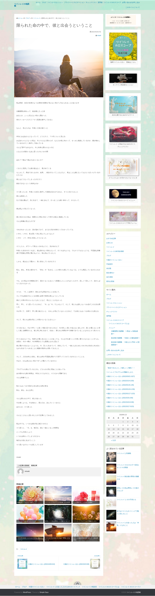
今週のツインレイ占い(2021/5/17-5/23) (120, 406)
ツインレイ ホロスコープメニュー (133, 587)
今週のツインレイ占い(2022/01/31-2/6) (120, 385)
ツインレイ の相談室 (89, 587)
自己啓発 (109, 277)
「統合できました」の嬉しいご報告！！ (120, 368)
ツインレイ (23, 549)
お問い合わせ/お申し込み (115, 7)
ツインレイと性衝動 (124, 453)
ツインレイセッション (70, 2)
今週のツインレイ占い (114, 260)
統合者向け (110, 273)
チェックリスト (108, 2)
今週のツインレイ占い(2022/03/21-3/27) (120, 376)
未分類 (108, 268)
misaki (99, 35)
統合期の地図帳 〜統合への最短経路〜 (125, 338)
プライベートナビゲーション (90, 2)
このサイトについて (133, 7)
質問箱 (118, 2)
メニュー (112, 328)
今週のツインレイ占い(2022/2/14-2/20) (120, 381)
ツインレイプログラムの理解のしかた (119, 372)
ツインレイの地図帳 (134, 592)
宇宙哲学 (109, 264)
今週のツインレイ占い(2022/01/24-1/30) (120, 389)
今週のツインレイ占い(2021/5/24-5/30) (120, 402)
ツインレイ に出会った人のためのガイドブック (63, 587)
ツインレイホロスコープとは (119, 323)
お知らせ (109, 243)
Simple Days (44, 592)
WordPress (27, 592)
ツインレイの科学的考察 (115, 251)
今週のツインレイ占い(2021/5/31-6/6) (119, 398)
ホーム (51, 2)
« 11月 (113, 440)
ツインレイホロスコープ (131, 2)
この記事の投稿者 (23, 465)
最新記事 (35, 465)
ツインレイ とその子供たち (126, 499)
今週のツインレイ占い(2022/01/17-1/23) (120, 393)
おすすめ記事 (111, 238)
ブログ (58, 2)
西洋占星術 (110, 281)
